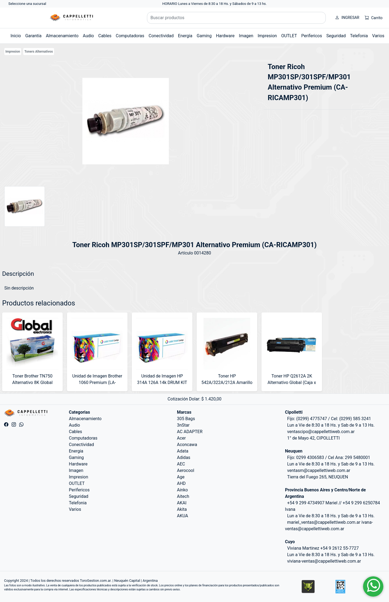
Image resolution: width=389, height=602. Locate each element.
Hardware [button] (225, 35)
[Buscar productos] (236, 18)
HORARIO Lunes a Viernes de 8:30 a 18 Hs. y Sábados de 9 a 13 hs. (214, 4)
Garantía (33, 35)
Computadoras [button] (130, 35)
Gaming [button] (204, 35)
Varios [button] (378, 35)
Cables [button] (105, 35)
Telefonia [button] (359, 35)
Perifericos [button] (311, 35)
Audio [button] (88, 35)
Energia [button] (185, 35)
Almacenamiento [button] (62, 35)
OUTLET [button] (289, 35)
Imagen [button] (246, 35)
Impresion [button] (267, 35)
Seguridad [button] (336, 35)
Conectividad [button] (161, 35)
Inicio (16, 35)
